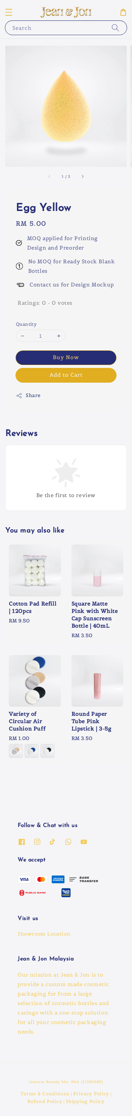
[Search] (115, 27)
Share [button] (28, 395)
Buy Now (66, 357)
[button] (9, 12)
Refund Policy (44, 1101)
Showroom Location (44, 934)
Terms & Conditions (45, 1094)
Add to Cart (66, 374)
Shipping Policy (85, 1101)
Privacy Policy (91, 1094)
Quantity (26, 324)
